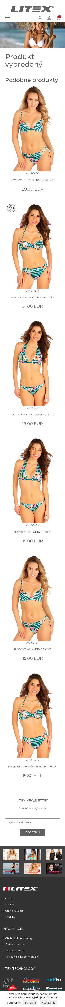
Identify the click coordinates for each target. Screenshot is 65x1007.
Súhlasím (30, 1002)
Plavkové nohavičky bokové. (32, 531)
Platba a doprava (14, 944)
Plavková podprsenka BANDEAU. (32, 297)
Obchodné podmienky (17, 938)
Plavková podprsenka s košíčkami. (32, 180)
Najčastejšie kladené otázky (21, 956)
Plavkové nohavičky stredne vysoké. (32, 766)
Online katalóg (13, 910)
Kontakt (9, 904)
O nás (7, 898)
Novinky (9, 916)
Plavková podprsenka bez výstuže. (33, 414)
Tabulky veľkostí (13, 950)
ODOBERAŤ (32, 832)
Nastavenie (48, 1002)
